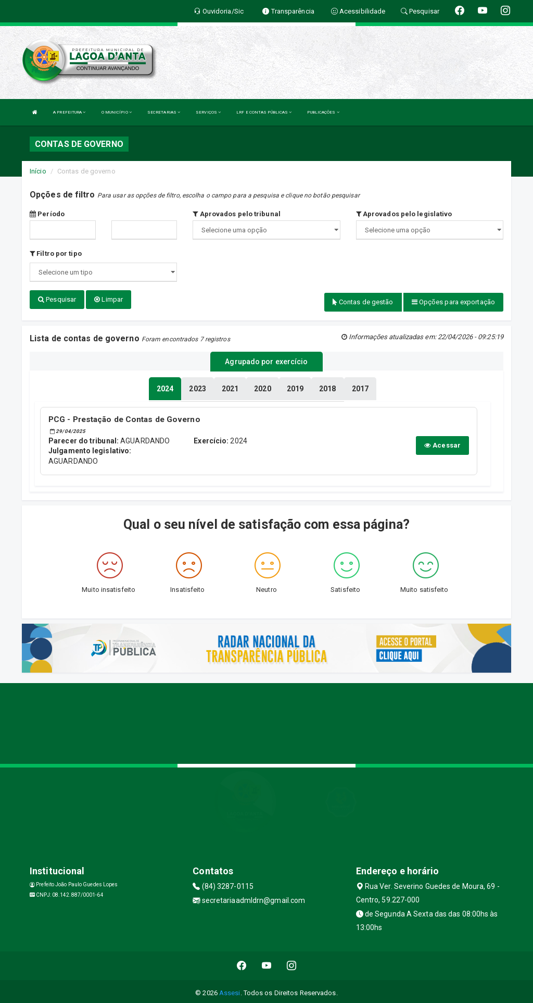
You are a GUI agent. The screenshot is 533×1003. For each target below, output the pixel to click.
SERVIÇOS (208, 112)
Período (47, 214)
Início (38, 171)
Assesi (229, 990)
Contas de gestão (363, 302)
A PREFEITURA (69, 112)
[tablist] (165, 386)
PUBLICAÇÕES (323, 112)
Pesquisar (57, 299)
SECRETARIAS (163, 112)
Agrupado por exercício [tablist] (266, 360)
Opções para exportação (453, 302)
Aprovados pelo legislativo (404, 214)
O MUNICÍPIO (116, 112)
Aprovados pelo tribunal (237, 214)
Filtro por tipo (56, 253)
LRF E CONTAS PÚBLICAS (263, 112)
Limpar (108, 299)
